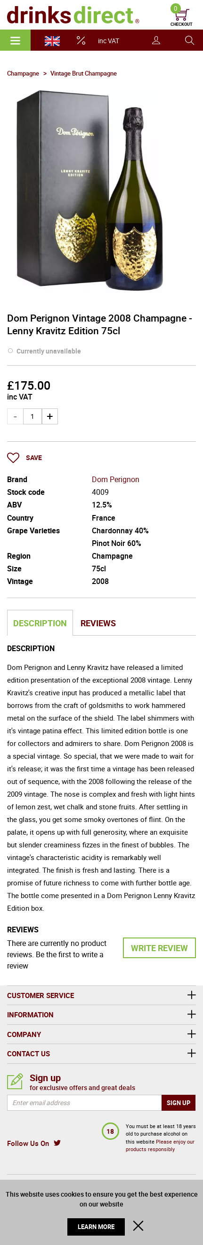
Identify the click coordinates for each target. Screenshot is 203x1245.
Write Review (159, 947)
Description (40, 623)
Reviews (98, 623)
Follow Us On (28, 1143)
